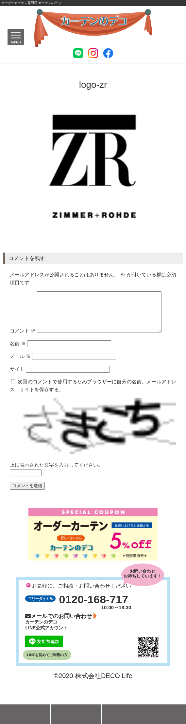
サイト (17, 384)
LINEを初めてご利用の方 (47, 670)
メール (20, 372)
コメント (93, 295)
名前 (18, 359)
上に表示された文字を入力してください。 (56, 480)
